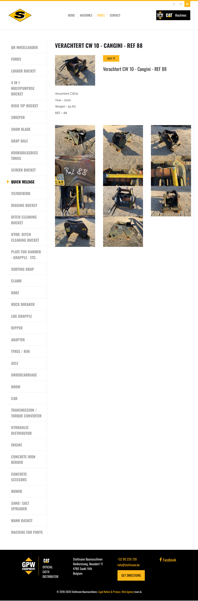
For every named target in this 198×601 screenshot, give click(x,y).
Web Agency (127, 592)
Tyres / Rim (20, 351)
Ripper (17, 328)
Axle (14, 363)
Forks (16, 59)
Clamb (16, 281)
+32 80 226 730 (127, 559)
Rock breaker (23, 304)
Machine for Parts (27, 532)
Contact (113, 15)
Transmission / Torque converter (26, 413)
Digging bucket (24, 205)
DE (174, 4)
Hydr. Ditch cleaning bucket (25, 237)
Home (69, 15)
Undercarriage (24, 375)
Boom (15, 387)
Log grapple (21, 316)
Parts (99, 15)
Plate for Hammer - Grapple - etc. (26, 254)
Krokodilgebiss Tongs (24, 155)
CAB (14, 398)
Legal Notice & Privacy (109, 592)
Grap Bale (19, 141)
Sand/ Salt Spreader (20, 506)
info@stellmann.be (128, 565)
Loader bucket (23, 71)
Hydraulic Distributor (21, 430)
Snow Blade (21, 129)
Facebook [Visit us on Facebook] (167, 560)
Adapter (18, 339)
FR (180, 4)
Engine (16, 445)
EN (187, 4)
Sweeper (18, 117)
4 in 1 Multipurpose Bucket (23, 88)
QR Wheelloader (24, 47)
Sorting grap (22, 269)
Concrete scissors (19, 477)
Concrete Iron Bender (23, 459)
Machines (84, 15)
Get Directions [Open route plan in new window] (131, 575)
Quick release (23, 182)
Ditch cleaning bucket (24, 219)
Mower (16, 491)
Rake (15, 292)
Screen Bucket (23, 170)
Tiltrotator (20, 193)
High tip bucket (24, 105)
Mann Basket (22, 521)
